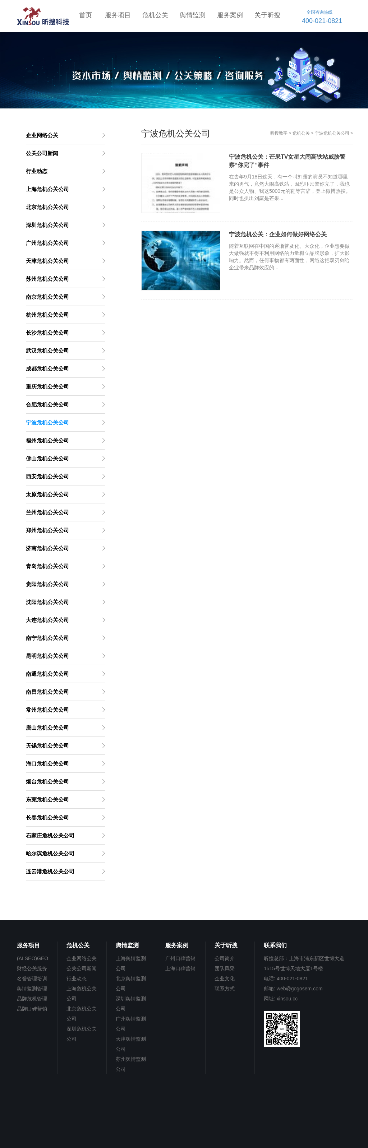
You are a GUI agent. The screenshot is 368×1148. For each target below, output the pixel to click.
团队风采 (225, 968)
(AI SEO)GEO (32, 958)
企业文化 (225, 978)
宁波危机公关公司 (332, 133)
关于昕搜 (267, 15)
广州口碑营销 (180, 958)
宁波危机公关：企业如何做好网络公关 (278, 234)
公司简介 (225, 958)
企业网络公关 (81, 958)
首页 (85, 15)
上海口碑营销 (180, 968)
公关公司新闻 (81, 968)
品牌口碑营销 (32, 1009)
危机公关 (155, 15)
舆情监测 (193, 15)
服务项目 (118, 15)
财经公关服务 (32, 968)
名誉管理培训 (32, 978)
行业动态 (76, 978)
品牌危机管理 (32, 998)
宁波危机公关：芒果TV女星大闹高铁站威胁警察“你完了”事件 (287, 161)
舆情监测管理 (32, 988)
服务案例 (230, 15)
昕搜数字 (279, 133)
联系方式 (225, 988)
